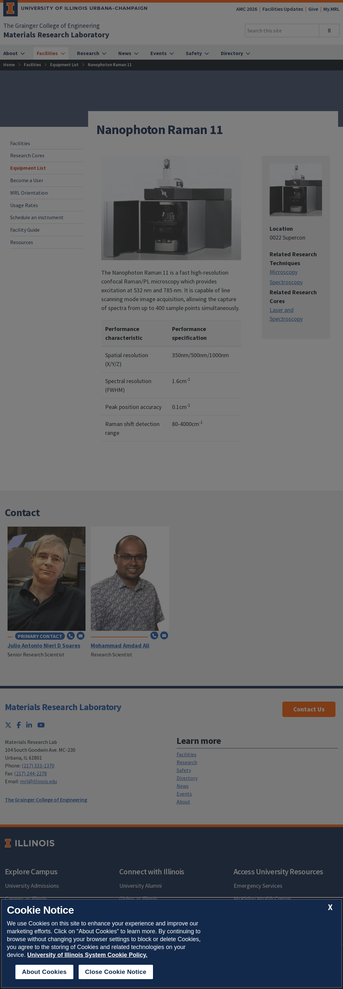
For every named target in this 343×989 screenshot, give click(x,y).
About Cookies (44, 971)
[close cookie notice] (330, 907)
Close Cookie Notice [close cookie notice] (115, 971)
